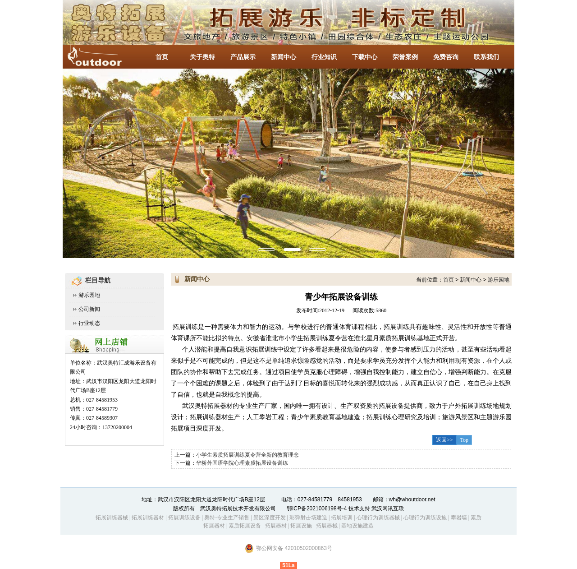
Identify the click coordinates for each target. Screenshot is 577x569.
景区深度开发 (269, 517)
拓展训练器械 (112, 517)
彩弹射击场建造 (308, 517)
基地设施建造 (357, 526)
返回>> (444, 440)
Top (464, 440)
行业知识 (324, 57)
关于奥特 (202, 57)
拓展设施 (301, 526)
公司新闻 (89, 309)
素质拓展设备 (245, 526)
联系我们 (486, 57)
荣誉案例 (405, 57)
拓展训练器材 (148, 517)
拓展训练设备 (184, 517)
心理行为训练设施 (425, 517)
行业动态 (89, 323)
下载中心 (364, 57)
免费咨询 (445, 57)
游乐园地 (89, 295)
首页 (162, 57)
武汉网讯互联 (387, 508)
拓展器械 (327, 526)
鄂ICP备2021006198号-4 (317, 508)
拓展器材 (276, 526)
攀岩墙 (458, 517)
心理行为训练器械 (378, 517)
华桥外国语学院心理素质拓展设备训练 (242, 463)
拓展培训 (342, 517)
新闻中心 (283, 57)
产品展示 (243, 57)
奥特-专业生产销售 (226, 517)
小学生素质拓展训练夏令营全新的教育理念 (247, 455)
